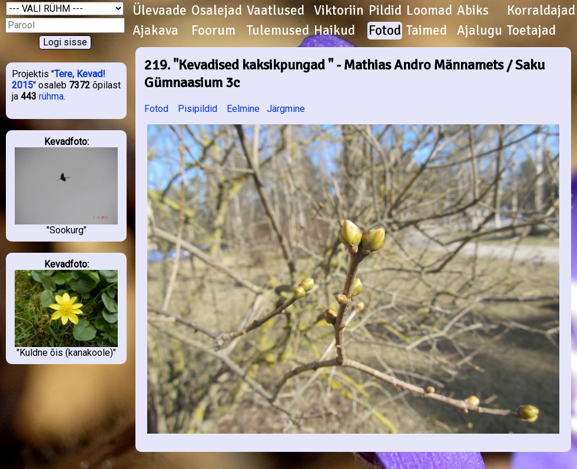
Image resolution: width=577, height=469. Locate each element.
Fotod (385, 30)
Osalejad (216, 10)
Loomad (429, 10)
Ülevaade (159, 10)
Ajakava (155, 30)
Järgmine (286, 108)
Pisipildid (197, 108)
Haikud (334, 30)
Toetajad (531, 30)
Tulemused (278, 30)
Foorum (213, 30)
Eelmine (243, 108)
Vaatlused (275, 10)
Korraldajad (541, 10)
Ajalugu (479, 30)
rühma (51, 96)
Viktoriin (339, 10)
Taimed (426, 30)
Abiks (473, 10)
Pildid (385, 10)
